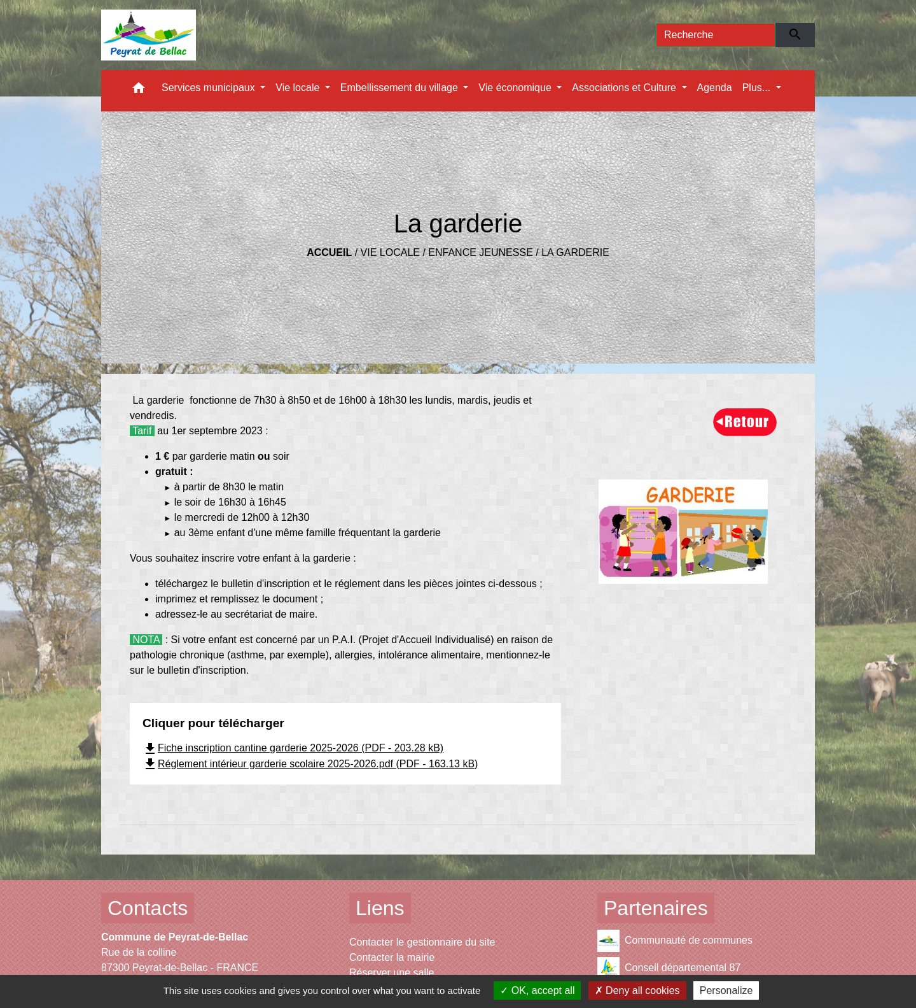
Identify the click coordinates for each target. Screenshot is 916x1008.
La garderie (575, 252)
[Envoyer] (795, 35)
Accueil (329, 252)
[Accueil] (148, 35)
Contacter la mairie (391, 957)
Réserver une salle (391, 972)
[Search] (715, 35)
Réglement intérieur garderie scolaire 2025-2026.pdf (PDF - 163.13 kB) (310, 763)
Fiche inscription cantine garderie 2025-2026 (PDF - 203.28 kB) (292, 747)
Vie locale (390, 252)
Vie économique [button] (516, 87)
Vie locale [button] (299, 87)
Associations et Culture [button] (625, 87)
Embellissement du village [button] (400, 87)
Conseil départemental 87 (668, 968)
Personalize (726, 990)
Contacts (148, 908)
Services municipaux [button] (210, 87)
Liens (380, 908)
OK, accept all (537, 990)
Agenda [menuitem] (714, 87)
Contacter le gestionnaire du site (422, 942)
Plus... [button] (758, 87)
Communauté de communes (675, 941)
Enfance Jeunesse (480, 252)
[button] (138, 90)
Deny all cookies (637, 990)
